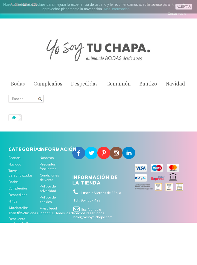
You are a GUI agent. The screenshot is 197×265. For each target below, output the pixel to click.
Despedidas (84, 83)
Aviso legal (48, 208)
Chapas (15, 158)
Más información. (117, 9)
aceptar (184, 6)
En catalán (17, 230)
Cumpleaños (48, 83)
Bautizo (148, 83)
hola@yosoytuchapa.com (92, 217)
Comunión (118, 83)
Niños (13, 201)
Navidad (175, 83)
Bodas (18, 83)
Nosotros (47, 158)
